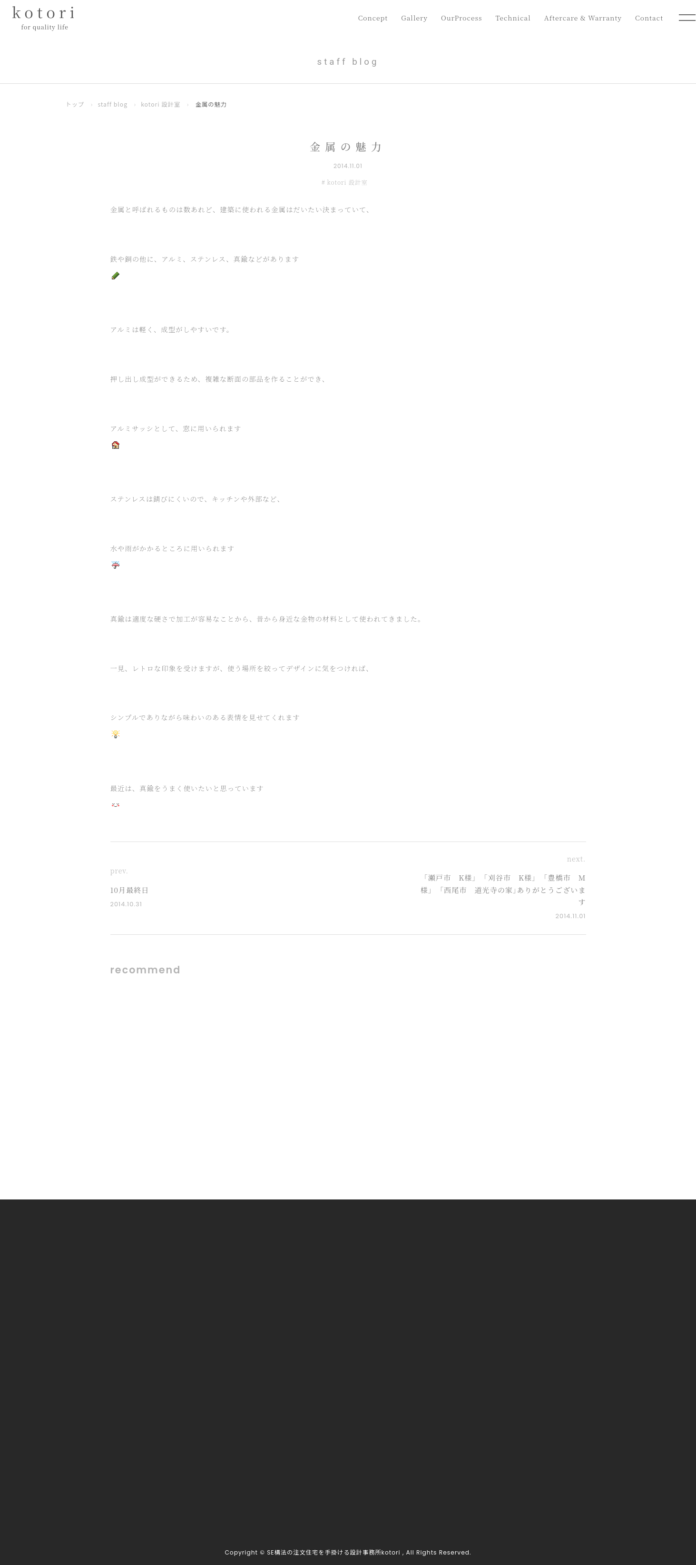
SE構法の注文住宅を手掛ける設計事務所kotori (333, 1552)
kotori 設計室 (160, 104)
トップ (75, 104)
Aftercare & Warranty (581, 17)
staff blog (112, 104)
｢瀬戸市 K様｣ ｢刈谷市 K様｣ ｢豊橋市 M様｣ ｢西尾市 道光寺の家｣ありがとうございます (503, 889)
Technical (509, 17)
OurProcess (457, 17)
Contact (648, 17)
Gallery (408, 17)
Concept (366, 17)
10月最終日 (129, 890)
